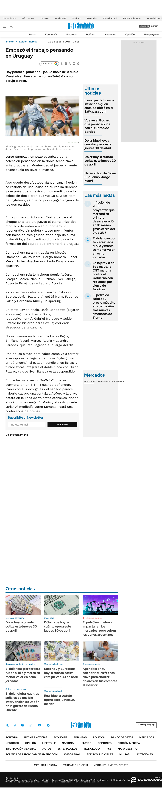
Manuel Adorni (110, 18)
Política (90, 34)
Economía (51, 34)
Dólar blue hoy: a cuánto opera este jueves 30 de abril (98, 144)
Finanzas (71, 34)
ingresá (154, 26)
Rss (108, 748)
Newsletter (155, 34)
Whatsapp (48, 725)
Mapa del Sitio (127, 748)
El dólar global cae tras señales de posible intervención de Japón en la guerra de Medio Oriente (22, 702)
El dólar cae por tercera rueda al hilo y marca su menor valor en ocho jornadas (104, 247)
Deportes (105, 743)
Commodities (108, 381)
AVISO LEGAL (72, 754)
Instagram (22, 725)
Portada (12, 737)
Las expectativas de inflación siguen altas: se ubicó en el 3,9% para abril (99, 106)
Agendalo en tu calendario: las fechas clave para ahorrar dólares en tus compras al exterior (100, 677)
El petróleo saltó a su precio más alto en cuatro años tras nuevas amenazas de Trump (104, 306)
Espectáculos (67, 748)
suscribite (144, 26)
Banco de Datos (122, 737)
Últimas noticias (35, 737)
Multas (124, 754)
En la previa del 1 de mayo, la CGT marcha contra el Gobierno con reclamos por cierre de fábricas (104, 276)
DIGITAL (46, 765)
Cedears (119, 381)
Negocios (110, 34)
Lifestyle (49, 743)
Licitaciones (144, 754)
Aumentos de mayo (131, 18)
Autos (46, 748)
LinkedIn (31, 725)
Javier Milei (92, 18)
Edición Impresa (129, 743)
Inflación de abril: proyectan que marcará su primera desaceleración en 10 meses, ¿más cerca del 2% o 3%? (104, 217)
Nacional (68, 743)
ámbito (10, 41)
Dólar (32, 34)
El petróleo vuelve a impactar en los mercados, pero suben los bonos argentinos (99, 628)
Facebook (15, 725)
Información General (21, 748)
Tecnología (92, 748)
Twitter (7, 725)
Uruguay (149, 34)
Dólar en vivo (28, 18)
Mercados (146, 737)
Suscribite (62, 424)
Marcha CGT (60, 18)
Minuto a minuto (94, 617)
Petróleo (44, 18)
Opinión (130, 34)
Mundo (87, 743)
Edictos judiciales (100, 754)
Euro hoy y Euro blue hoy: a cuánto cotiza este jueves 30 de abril (61, 673)
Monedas (89, 381)
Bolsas (97, 381)
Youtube (39, 725)
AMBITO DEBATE (110, 765)
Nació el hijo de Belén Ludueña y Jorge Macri (100, 177)
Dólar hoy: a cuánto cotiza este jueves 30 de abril (100, 160)
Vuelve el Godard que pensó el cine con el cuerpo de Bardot (97, 126)
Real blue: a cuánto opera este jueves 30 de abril (59, 700)
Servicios (76, 18)
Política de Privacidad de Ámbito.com (32, 754)
